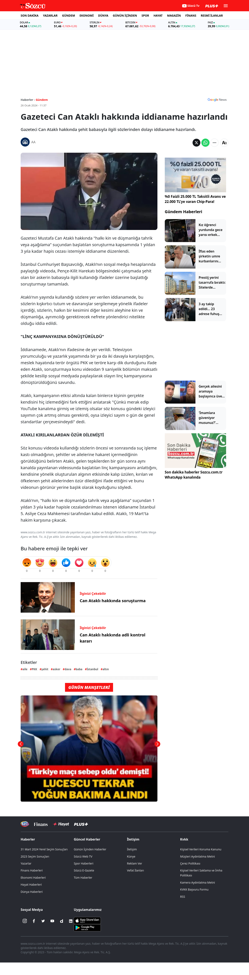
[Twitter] (43, 921)
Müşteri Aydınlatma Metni (197, 856)
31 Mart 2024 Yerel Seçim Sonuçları (44, 849)
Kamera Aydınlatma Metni (197, 882)
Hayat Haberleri (31, 884)
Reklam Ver (134, 863)
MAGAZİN (174, 15)
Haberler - (28, 100)
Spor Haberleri (83, 863)
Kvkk (184, 839)
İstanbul (92, 669)
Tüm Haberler (83, 877)
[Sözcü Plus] (81, 824)
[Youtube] (52, 921)
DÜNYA (103, 15)
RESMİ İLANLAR (212, 15)
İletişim (133, 839)
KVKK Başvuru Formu (194, 889)
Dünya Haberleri (32, 892)
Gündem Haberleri (183, 211)
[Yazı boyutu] (224, 143)
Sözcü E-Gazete (84, 870)
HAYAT (158, 15)
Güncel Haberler (87, 839)
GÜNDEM (68, 15)
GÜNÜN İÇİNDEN (125, 15)
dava (68, 669)
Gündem (42, 100)
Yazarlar (26, 863)
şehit (45, 669)
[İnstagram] (25, 921)
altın (105, 669)
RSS (182, 897)
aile (24, 669)
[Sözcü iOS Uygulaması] (87, 920)
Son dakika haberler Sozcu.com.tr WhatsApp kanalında (194, 475)
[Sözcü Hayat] (61, 824)
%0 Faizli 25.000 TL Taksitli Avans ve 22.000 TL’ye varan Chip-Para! (195, 199)
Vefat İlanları (135, 870)
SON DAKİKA (29, 15)
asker (56, 669)
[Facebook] (34, 921)
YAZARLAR (50, 15)
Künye (131, 856)
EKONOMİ (87, 15)
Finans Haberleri (32, 870)
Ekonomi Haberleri (33, 877)
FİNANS (190, 15)
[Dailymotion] (61, 921)
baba (79, 669)
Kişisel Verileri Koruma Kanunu (200, 849)
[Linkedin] (71, 921)
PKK (34, 669)
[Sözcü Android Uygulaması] (87, 927)
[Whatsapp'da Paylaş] (205, 143)
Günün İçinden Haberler (90, 849)
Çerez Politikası (190, 863)
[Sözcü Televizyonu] (25, 824)
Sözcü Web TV (83, 856)
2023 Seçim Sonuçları (35, 856)
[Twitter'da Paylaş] (196, 143)
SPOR (145, 15)
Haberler (28, 839)
